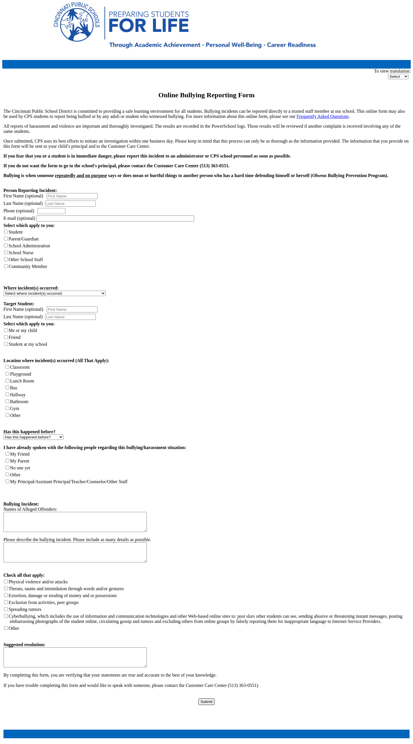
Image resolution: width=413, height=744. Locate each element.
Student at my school (28, 344)
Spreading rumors (25, 609)
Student (16, 232)
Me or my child (23, 330)
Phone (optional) (18, 210)
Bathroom (19, 401)
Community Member (28, 266)
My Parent (19, 461)
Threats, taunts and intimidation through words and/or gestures (66, 588)
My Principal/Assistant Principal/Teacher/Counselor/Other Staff (69, 481)
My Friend (20, 454)
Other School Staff (26, 259)
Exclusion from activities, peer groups (44, 602)
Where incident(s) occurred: (31, 287)
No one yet (20, 467)
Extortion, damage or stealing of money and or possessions (63, 595)
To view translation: (392, 71)
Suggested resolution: (24, 644)
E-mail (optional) (19, 218)
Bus (13, 387)
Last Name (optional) (24, 203)
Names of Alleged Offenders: (30, 509)
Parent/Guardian (24, 238)
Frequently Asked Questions (322, 116)
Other (15, 415)
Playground (20, 374)
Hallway (18, 394)
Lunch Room (22, 380)
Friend (15, 337)
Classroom (20, 367)
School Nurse (21, 252)
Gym (14, 408)
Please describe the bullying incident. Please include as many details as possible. (77, 539)
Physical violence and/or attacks (38, 581)
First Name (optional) (23, 195)
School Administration (29, 245)
